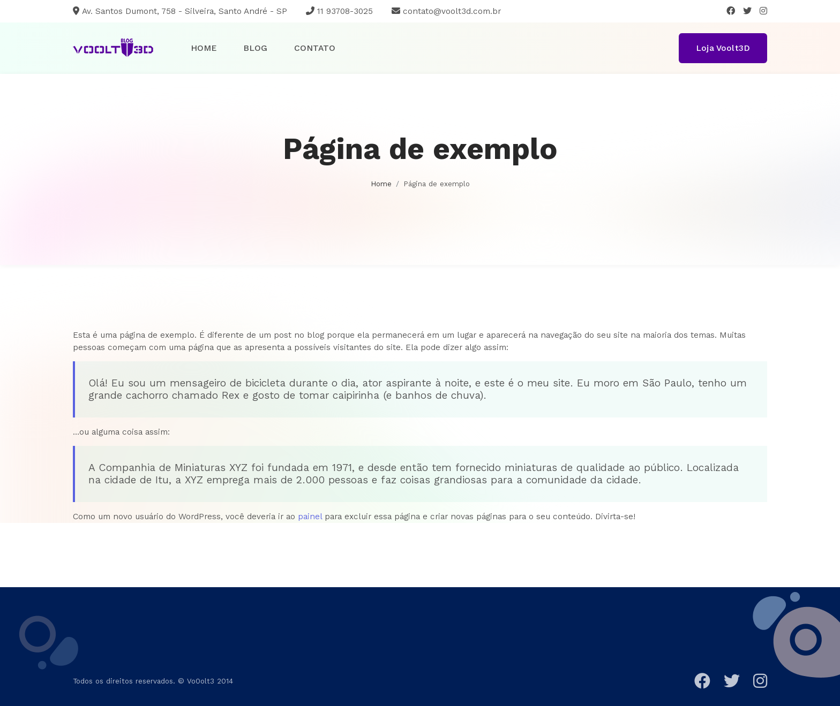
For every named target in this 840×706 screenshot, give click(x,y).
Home (203, 48)
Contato (314, 48)
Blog (255, 48)
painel (310, 516)
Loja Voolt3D (723, 48)
